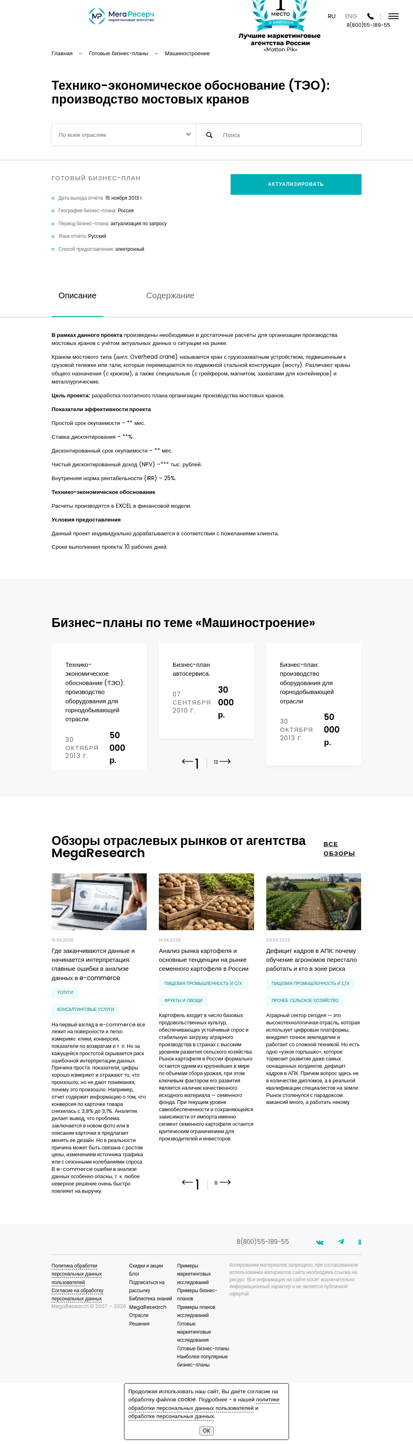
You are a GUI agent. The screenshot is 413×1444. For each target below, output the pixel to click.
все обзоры (339, 887)
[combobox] (123, 134)
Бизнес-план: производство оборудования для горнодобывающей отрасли (307, 682)
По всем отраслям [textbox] (82, 135)
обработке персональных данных (171, 1416)
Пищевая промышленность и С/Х (203, 1022)
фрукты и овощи (184, 1039)
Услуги (65, 1031)
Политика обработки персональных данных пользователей (76, 1335)
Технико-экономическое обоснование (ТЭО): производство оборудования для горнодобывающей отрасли (94, 691)
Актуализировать (296, 184)
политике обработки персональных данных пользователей (204, 1404)
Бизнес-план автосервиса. (191, 669)
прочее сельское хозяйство (305, 1039)
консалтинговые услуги (85, 1048)
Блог (134, 1335)
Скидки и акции (146, 1326)
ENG (351, 16)
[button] (225, 806)
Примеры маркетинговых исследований (194, 1335)
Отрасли (138, 1376)
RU (332, 16)
